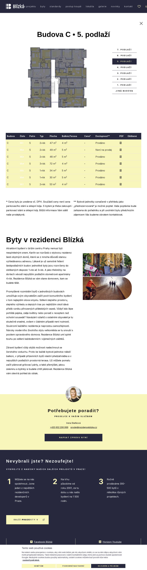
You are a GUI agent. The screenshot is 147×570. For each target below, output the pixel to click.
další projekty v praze (29, 520)
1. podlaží (124, 85)
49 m (53, 149)
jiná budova (124, 91)
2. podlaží (124, 79)
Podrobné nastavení (73, 566)
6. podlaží (124, 55)
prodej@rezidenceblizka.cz (84, 427)
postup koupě (73, 6)
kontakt (128, 6)
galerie (102, 6)
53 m (53, 184)
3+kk (42, 163)
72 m (53, 163)
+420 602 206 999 (59, 427)
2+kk (42, 142)
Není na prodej (103, 149)
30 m (53, 177)
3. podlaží (124, 73)
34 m (53, 170)
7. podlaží (124, 50)
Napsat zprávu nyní (73, 437)
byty (42, 6)
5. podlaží (124, 61)
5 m (64, 149)
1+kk (42, 170)
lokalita (90, 6)
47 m (53, 142)
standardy (55, 6)
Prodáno (100, 142)
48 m (53, 156)
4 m (64, 142)
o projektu (30, 6)
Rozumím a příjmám (108, 566)
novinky (115, 6)
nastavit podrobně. (31, 560)
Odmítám (38, 566)
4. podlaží (124, 67)
